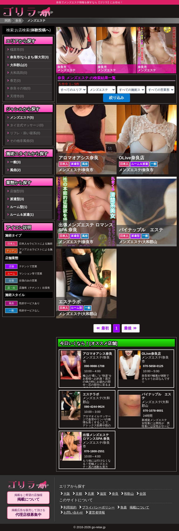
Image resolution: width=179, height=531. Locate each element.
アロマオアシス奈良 (97, 353)
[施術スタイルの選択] (131, 90)
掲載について (139, 507)
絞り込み (116, 98)
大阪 (65, 493)
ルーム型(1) (18, 207)
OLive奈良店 (151, 353)
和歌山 (127, 493)
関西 (8, 20)
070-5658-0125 (153, 366)
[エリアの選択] (73, 90)
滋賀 (101, 493)
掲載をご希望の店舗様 (28, 497)
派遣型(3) (17, 199)
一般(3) (15, 162)
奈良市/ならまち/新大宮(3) (29, 57)
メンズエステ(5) (22, 117)
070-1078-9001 (153, 410)
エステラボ (91, 394)
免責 (122, 507)
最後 (130, 328)
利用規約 (68, 507)
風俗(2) (15, 170)
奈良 (18, 20)
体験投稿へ (40, 30)
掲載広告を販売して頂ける (28, 512)
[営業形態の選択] (160, 90)
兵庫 (89, 493)
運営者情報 (95, 512)
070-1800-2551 (94, 451)
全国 (141, 493)
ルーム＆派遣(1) (22, 214)
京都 (77, 493)
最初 (102, 328)
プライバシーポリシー (97, 507)
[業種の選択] (102, 90)
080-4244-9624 (94, 406)
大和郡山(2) (18, 65)
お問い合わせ (72, 512)
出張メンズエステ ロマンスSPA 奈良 (96, 437)
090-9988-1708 (94, 366)
